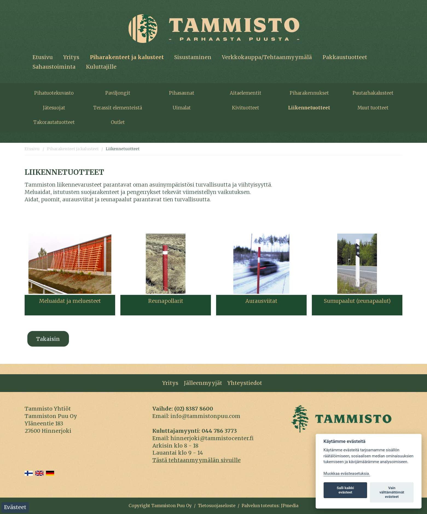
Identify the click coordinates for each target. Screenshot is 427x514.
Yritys (71, 57)
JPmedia (289, 505)
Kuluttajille (101, 66)
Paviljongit (117, 93)
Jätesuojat (54, 108)
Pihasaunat (181, 93)
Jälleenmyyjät (203, 383)
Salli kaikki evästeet (345, 490)
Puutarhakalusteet (373, 93)
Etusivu (43, 57)
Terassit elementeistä (117, 108)
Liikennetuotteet (309, 108)
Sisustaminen (192, 57)
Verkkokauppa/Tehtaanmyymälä (267, 57)
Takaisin (48, 339)
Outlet (118, 122)
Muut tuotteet (373, 108)
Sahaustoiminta (54, 66)
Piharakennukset (309, 93)
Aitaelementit (245, 93)
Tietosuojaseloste (217, 505)
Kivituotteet (245, 108)
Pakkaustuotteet (345, 57)
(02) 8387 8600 (193, 408)
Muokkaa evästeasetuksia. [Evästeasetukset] (347, 473)
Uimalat (182, 108)
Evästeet (15, 507)
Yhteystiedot (244, 383)
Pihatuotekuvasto (54, 93)
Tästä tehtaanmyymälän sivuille (196, 460)
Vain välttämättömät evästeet (391, 492)
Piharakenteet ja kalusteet (127, 57)
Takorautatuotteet (54, 122)
